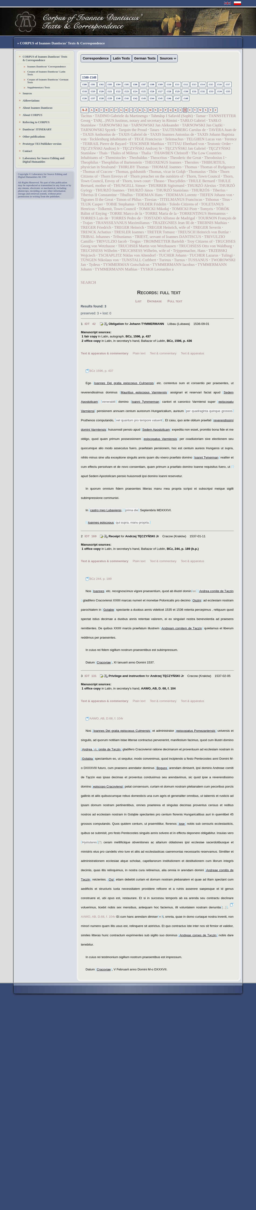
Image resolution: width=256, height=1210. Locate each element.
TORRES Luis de (94, 218)
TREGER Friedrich (96, 227)
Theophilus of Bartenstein (121, 162)
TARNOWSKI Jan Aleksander (155, 125)
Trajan (88, 223)
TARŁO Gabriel (192, 120)
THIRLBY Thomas (133, 167)
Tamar (201, 116)
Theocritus (158, 157)
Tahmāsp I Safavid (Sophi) (172, 116)
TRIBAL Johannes (95, 236)
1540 (118, 98)
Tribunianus (122, 236)
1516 (219, 84)
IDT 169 (91, 536)
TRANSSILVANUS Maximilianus (123, 223)
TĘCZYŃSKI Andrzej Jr (100, 148)
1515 (211, 84)
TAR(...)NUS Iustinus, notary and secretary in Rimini (135, 120)
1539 (109, 98)
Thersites (191, 162)
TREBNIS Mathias (212, 223)
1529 (177, 91)
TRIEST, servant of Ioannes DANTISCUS (168, 236)
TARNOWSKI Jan (113, 125)
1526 (152, 91)
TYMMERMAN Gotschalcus (126, 264)
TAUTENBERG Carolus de (184, 130)
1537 (92, 98)
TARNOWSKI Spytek (98, 130)
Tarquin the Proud (133, 130)
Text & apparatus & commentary (104, 353)
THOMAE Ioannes (166, 167)
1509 (160, 84)
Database (154, 301)
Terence (230, 139)
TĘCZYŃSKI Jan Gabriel (185, 148)
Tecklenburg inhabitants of (110, 139)
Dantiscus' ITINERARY (37, 129)
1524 (135, 91)
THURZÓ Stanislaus (172, 190)
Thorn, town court (136, 181)
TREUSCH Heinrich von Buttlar (203, 232)
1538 (101, 98)
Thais (103, 153)
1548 (185, 98)
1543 (143, 98)
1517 (227, 84)
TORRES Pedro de (126, 218)
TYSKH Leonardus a (157, 269)
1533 (211, 91)
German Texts (145, 58)
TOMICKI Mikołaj (154, 209)
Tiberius (219, 190)
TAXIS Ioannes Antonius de (172, 134)
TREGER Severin (207, 227)
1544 (152, 98)
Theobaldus (138, 157)
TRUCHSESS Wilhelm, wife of (145, 250)
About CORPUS (32, 115)
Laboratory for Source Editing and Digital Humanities (43, 160)
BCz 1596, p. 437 (99, 371)
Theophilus (89, 162)
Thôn (213, 171)
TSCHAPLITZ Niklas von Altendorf (127, 255)
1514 (202, 84)
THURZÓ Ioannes (110, 190)
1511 (177, 84)
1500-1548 (89, 77)
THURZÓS (201, 190)
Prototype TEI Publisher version (42, 143)
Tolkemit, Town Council (117, 209)
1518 (84, 91)
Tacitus (86, 116)
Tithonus (212, 199)
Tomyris (206, 209)
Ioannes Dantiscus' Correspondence (46, 66)
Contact (27, 151)
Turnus (179, 260)
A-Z (84, 110)
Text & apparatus (192, 353)
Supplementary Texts (38, 87)
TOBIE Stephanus (120, 204)
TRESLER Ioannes (129, 232)
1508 (152, 84)
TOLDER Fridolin (151, 204)
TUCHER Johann (173, 255)
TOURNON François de (217, 218)
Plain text (139, 353)
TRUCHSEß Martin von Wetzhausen (147, 246)
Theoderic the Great (185, 157)
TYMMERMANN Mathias (116, 269)
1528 (168, 91)
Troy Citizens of (199, 241)
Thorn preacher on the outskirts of (156, 176)
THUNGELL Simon (129, 185)
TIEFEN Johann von (216, 195)
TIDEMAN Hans (149, 195)
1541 (126, 98)
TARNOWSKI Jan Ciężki (202, 125)
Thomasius (197, 171)
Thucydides (176, 181)
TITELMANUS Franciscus (180, 199)
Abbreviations (31, 100)
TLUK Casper (92, 204)
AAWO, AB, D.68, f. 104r (104, 718)
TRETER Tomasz (161, 232)
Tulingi (227, 255)
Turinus (165, 260)
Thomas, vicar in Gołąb (167, 171)
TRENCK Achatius (96, 232)
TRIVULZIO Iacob (111, 241)
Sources (27, 93)
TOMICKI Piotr (184, 209)
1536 (84, 98)
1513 (194, 84)
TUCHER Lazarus (203, 255)
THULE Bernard (202, 181)
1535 (227, 91)
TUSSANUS (198, 260)
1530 (185, 91)
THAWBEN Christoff (171, 153)
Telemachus (174, 139)
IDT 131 (91, 676)
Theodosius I (214, 157)
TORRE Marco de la (126, 213)
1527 (160, 91)
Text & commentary (163, 353)
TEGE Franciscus (148, 139)
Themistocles (115, 157)
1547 (177, 98)
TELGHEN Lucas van (204, 139)
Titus (226, 199)
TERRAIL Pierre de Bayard (104, 144)
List (138, 301)
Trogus (135, 241)
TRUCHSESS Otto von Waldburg (205, 246)
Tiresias (150, 199)
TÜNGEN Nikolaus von (100, 260)
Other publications (34, 136)
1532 (202, 91)
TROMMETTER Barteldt (164, 241)
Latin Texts (121, 58)
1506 (135, 84)
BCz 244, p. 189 (99, 578)
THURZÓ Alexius (201, 185)
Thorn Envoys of (114, 176)
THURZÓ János (140, 190)
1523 (126, 91)
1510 (168, 84)
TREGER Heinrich (129, 227)
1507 (143, 84)
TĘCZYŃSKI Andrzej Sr (142, 148)
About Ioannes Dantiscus (37, 107)
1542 (135, 98)
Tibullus (126, 195)
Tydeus (94, 264)
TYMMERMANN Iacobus (173, 264)
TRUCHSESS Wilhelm (99, 250)
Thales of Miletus (124, 153)
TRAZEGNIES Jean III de (173, 223)
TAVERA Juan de (222, 130)
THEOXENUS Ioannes (163, 162)
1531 (194, 91)
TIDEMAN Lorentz (181, 195)
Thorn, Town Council (203, 176)
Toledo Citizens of (183, 204)
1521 (109, 91)
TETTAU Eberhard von (186, 144)
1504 (118, 84)
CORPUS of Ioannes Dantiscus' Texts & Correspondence (45, 58)
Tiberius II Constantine (99, 195)
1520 (101, 91)
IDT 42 (90, 324)
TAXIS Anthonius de (99, 134)
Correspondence (96, 58)
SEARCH (88, 282)
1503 (109, 84)
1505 (126, 84)
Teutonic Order (219, 144)
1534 (219, 91)
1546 (168, 98)
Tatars (154, 130)
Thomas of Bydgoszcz (217, 167)
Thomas (190, 167)
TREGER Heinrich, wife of (168, 227)
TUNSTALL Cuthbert (139, 260)
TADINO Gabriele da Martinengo (121, 116)
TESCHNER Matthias (146, 144)
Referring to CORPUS (36, 122)
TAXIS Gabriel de (132, 134)
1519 (92, 91)
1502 (101, 84)
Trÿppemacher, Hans (189, 250)
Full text (174, 301)
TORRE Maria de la (160, 213)
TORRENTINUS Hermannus (203, 213)
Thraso (159, 181)
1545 (160, 98)
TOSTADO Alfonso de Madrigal (169, 218)
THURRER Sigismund (166, 185)
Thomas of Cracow (98, 171)
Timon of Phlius (129, 199)
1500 (84, 84)
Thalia (146, 153)
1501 (92, 84)
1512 (185, 84)
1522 (118, 91)
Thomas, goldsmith (131, 171)
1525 (143, 91)
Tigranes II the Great (97, 199)
